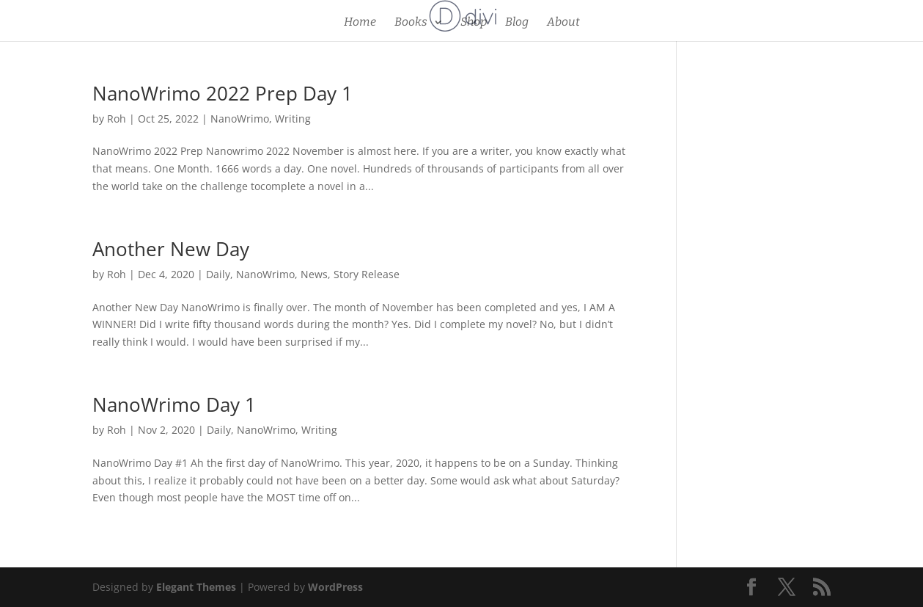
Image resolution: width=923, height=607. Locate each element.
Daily (218, 274)
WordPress (335, 587)
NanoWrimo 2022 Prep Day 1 (222, 93)
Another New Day (170, 249)
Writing (293, 119)
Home (360, 23)
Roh (116, 119)
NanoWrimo (239, 119)
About (563, 23)
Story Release (367, 274)
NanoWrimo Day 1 (174, 404)
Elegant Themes (196, 587)
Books (410, 23)
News (314, 274)
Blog (517, 23)
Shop (473, 23)
